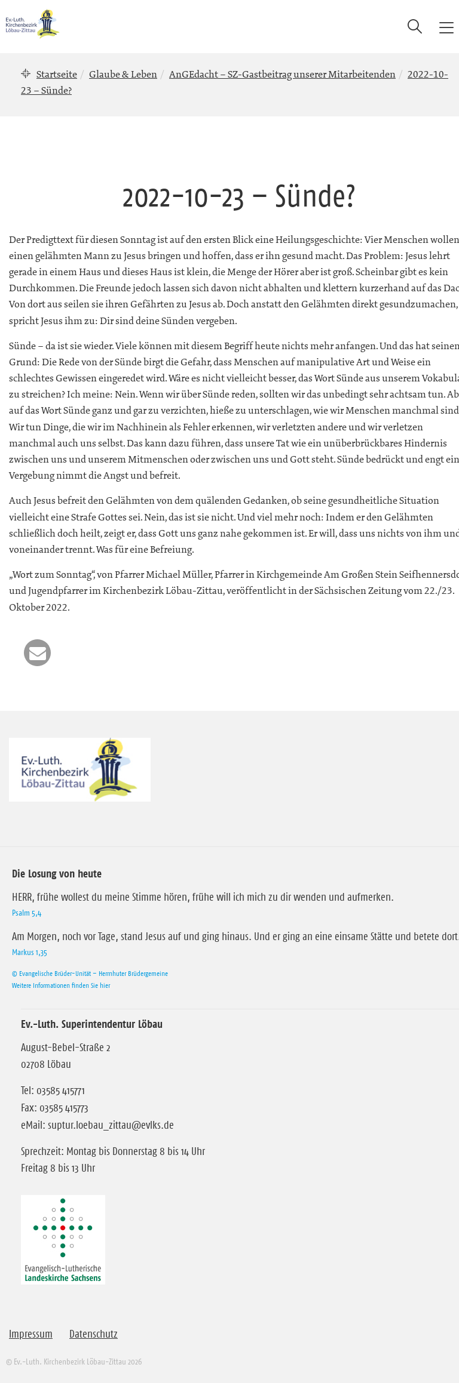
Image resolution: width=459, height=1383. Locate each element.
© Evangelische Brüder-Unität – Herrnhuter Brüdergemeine (90, 973)
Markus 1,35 (29, 952)
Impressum (31, 1334)
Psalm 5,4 (26, 912)
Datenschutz (93, 1334)
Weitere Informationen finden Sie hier (61, 985)
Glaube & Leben (123, 74)
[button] (37, 652)
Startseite (56, 74)
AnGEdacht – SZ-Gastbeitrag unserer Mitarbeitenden (282, 74)
